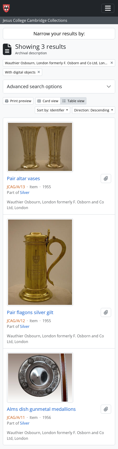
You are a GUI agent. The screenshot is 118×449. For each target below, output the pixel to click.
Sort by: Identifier (51, 110)
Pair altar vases (23, 178)
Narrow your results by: (59, 33)
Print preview (18, 101)
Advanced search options (34, 86)
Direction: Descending (92, 110)
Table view (73, 101)
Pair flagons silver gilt (30, 312)
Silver (25, 192)
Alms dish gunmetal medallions (41, 409)
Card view (47, 101)
